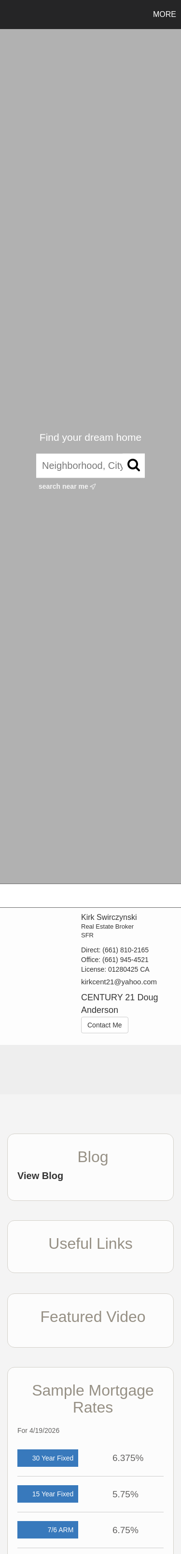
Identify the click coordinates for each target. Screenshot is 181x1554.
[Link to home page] (8, 14)
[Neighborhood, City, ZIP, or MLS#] (90, 466)
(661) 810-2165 (125, 950)
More (164, 14)
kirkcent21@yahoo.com (119, 982)
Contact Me (104, 1025)
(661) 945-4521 (125, 959)
